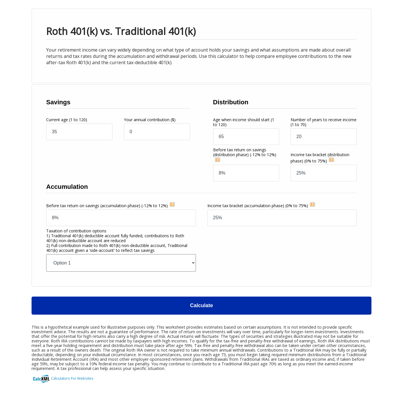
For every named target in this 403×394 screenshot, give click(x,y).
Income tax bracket (257, 205)
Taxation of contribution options (116, 240)
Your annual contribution (150, 119)
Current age (66, 119)
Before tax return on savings (244, 152)
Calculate (201, 305)
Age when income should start (243, 122)
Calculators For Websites (72, 378)
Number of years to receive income (324, 122)
